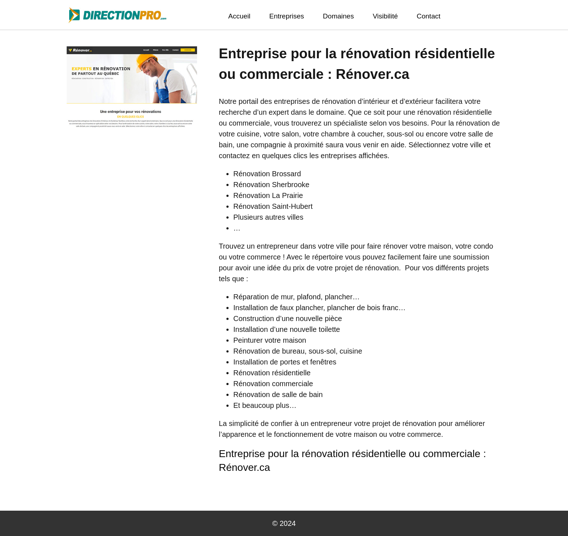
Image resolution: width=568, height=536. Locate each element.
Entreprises (286, 16)
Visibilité (385, 16)
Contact (428, 16)
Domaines (338, 16)
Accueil (239, 16)
